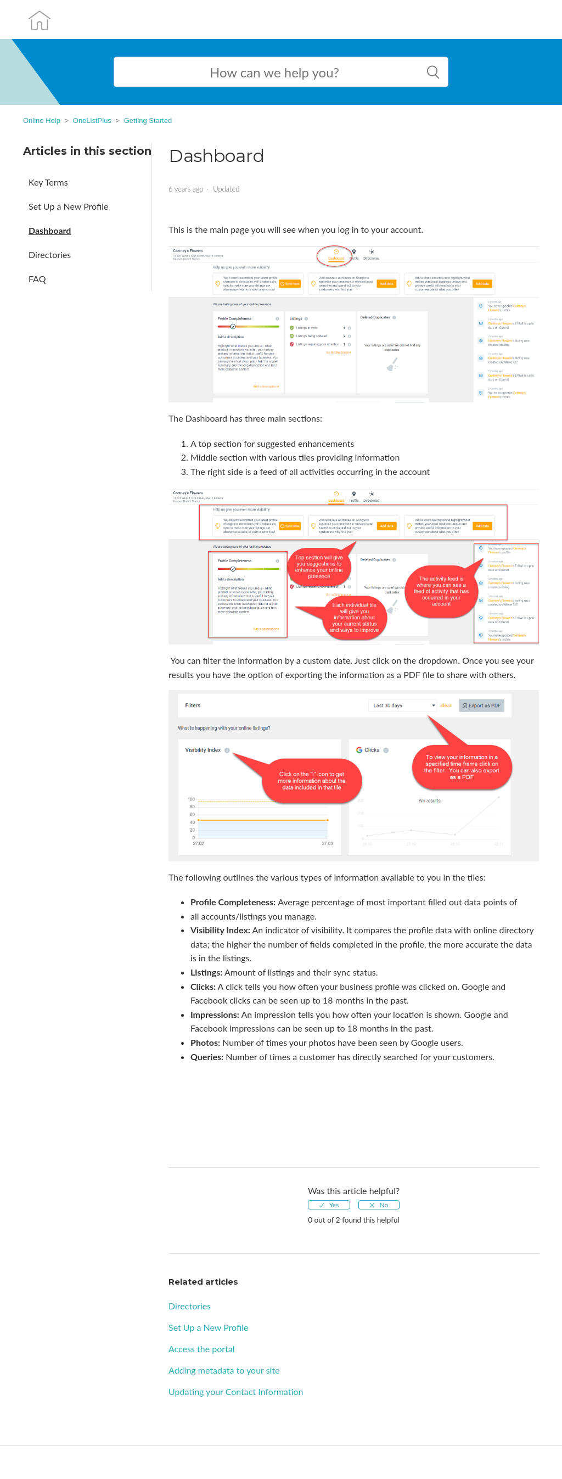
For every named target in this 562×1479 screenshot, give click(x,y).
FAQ (37, 278)
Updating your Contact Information (236, 1391)
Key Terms (48, 182)
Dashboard (50, 230)
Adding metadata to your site (224, 1370)
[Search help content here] (281, 72)
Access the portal (201, 1348)
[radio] (329, 1204)
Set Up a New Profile (68, 206)
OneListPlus (92, 120)
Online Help (41, 120)
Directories (50, 254)
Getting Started (148, 120)
